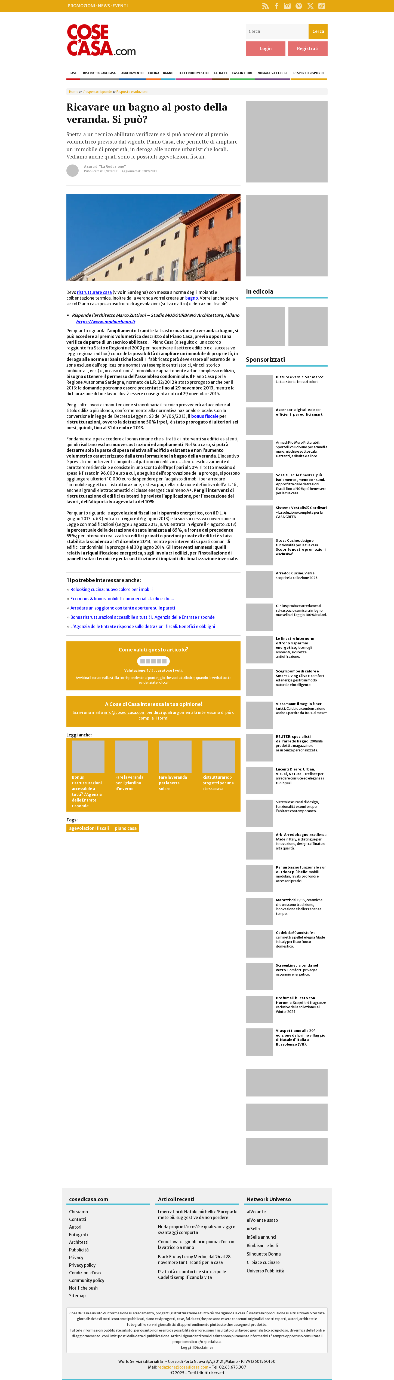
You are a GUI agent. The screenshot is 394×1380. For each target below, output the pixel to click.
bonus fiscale (204, 416)
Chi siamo (78, 1211)
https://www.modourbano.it (105, 321)
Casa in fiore (242, 73)
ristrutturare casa (94, 292)
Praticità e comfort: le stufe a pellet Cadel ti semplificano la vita (193, 1274)
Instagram (287, 6)
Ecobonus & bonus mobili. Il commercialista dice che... (122, 598)
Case (72, 73)
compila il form (152, 718)
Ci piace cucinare (263, 1262)
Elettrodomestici (193, 73)
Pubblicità (79, 1250)
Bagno (168, 73)
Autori (75, 1227)
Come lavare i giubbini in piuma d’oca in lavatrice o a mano (196, 1244)
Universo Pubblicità (265, 1271)
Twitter (310, 6)
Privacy (76, 1257)
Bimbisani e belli (262, 1245)
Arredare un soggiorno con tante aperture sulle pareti (122, 608)
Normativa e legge (272, 73)
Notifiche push (83, 1288)
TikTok (321, 6)
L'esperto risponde (97, 92)
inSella (253, 1228)
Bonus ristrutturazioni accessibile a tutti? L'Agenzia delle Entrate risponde (142, 617)
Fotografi (78, 1234)
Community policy (86, 1280)
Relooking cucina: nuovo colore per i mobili (111, 589)
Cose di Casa (101, 40)
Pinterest (298, 6)
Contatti (77, 1219)
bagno (191, 298)
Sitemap (77, 1295)
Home (73, 92)
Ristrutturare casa (99, 73)
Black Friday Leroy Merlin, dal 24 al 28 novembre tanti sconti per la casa (194, 1259)
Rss (265, 6)
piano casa (126, 828)
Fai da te (220, 73)
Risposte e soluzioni (131, 92)
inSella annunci (261, 1237)
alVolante (256, 1211)
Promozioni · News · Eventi (98, 6)
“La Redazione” (112, 166)
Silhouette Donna (264, 1254)
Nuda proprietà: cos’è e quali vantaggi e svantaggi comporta (196, 1229)
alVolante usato (262, 1220)
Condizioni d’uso (85, 1272)
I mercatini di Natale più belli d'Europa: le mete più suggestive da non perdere (198, 1214)
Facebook (276, 6)
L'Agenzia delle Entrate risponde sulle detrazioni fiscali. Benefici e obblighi (142, 626)
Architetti (78, 1242)
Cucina (153, 73)
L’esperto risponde (308, 73)
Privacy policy (82, 1265)
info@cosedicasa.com (125, 712)
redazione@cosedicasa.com (183, 1367)
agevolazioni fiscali (89, 828)
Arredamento (132, 73)
